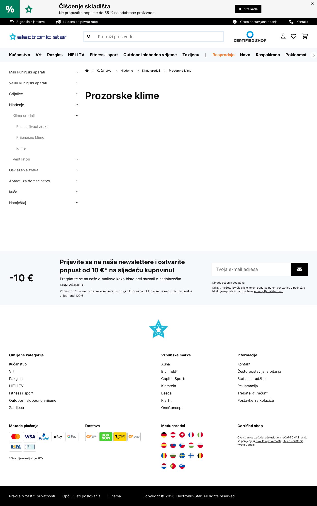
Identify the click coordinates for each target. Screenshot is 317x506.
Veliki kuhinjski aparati (28, 83)
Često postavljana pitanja (259, 22)
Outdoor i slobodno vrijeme (32, 400)
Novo (245, 54)
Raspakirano (268, 54)
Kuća (13, 192)
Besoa (166, 393)
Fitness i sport (21, 393)
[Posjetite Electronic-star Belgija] (200, 455)
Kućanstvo (104, 70)
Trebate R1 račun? (252, 393)
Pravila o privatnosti (268, 441)
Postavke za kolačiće (255, 400)
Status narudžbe (251, 378)
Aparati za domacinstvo (29, 181)
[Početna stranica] (91, 70)
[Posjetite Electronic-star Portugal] (173, 466)
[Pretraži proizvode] (153, 36)
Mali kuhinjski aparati (27, 72)
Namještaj (17, 202)
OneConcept (172, 407)
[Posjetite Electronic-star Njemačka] (164, 435)
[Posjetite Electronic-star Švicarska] (182, 435)
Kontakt (302, 22)
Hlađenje (16, 104)
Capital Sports (173, 378)
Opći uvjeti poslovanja (81, 496)
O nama (114, 496)
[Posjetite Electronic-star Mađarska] (191, 445)
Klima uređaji (24, 115)
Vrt (12, 371)
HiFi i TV (16, 386)
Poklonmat (296, 54)
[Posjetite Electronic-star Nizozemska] (164, 466)
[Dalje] (313, 55)
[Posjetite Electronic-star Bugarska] (173, 455)
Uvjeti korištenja (293, 441)
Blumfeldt (169, 371)
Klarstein (168, 386)
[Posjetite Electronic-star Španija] (164, 445)
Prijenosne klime (30, 137)
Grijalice (16, 94)
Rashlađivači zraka (32, 126)
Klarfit (166, 400)
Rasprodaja (223, 54)
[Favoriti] (293, 36)
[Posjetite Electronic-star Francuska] (191, 435)
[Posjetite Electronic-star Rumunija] (164, 455)
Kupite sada (248, 9)
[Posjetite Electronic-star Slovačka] (173, 445)
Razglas (15, 378)
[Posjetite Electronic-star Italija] (200, 435)
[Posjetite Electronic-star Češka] (182, 445)
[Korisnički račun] (283, 36)
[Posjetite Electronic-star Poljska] (200, 445)
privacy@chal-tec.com (268, 291)
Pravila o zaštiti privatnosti (32, 496)
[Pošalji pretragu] (89, 36)
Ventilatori (21, 159)
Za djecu (16, 407)
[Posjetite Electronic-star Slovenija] (182, 466)
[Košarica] (305, 36)
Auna (165, 364)
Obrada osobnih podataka (228, 282)
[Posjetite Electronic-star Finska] (191, 455)
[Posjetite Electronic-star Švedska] (182, 455)
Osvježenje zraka (23, 170)
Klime (21, 148)
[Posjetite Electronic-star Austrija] (173, 435)
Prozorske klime (180, 70)
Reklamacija (247, 386)
